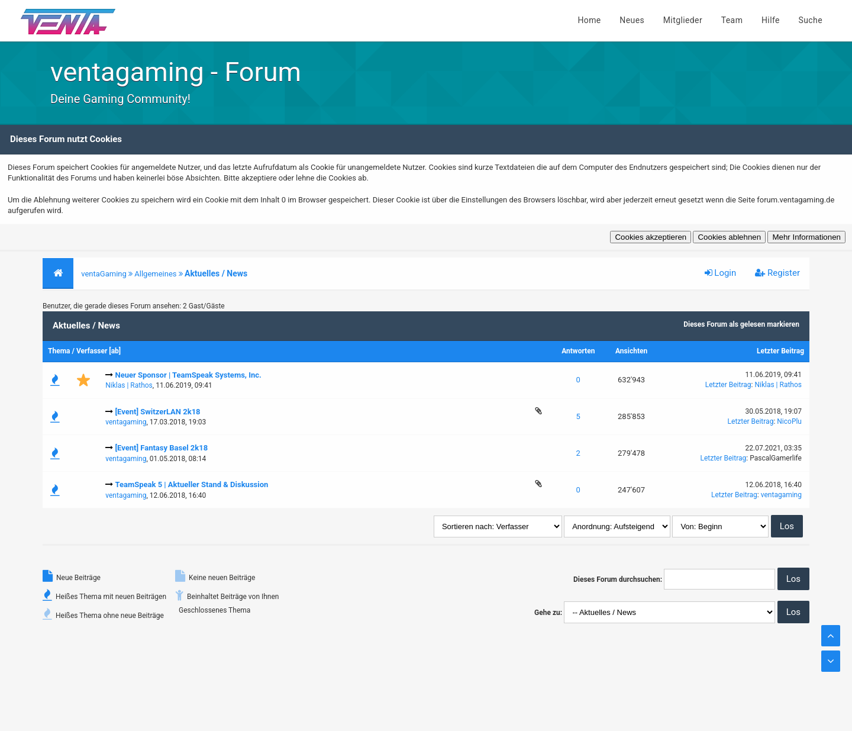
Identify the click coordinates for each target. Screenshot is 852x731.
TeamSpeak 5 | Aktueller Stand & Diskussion (191, 484)
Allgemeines (155, 273)
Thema (59, 351)
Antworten (578, 351)
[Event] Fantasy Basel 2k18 (161, 447)
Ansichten (631, 351)
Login (721, 273)
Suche (811, 20)
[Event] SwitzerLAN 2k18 (157, 411)
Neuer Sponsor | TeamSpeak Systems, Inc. (188, 375)
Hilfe (770, 20)
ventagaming (125, 422)
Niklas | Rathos (129, 385)
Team (732, 20)
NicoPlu (789, 421)
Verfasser (92, 351)
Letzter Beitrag (780, 351)
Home (589, 20)
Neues (631, 20)
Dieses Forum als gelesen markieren (741, 324)
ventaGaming (104, 273)
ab (115, 351)
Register (777, 273)
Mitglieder (682, 20)
